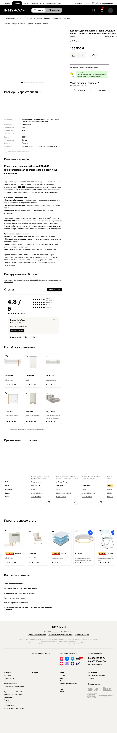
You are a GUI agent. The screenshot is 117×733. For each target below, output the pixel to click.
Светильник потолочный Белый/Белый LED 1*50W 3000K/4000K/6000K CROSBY (83, 558)
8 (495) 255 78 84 (106, 3)
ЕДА (61, 689)
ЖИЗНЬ (63, 692)
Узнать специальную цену (89, 67)
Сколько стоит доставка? (14, 584)
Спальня (28, 18)
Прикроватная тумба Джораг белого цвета (13, 557)
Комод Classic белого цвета (11, 416)
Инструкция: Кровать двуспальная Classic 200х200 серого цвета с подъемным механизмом (33, 281)
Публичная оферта (82, 635)
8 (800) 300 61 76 (97, 661)
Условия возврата (10, 681)
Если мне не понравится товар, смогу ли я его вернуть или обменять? (28, 608)
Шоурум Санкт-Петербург (14, 708)
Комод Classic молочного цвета (33, 416)
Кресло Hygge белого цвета (37, 557)
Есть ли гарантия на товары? (16, 603)
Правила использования (37, 635)
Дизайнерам (51, 3)
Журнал (35, 3)
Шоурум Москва (10, 705)
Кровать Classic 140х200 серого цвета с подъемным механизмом (53, 417)
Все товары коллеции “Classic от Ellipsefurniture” (27, 429)
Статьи (62, 675)
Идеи (62, 672)
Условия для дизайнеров (13, 695)
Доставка (7, 675)
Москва (87, 3)
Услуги (26, 3)
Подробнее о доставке (94, 76)
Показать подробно (95, 664)
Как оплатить (9, 678)
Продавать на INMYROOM (13, 692)
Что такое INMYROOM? (96, 675)
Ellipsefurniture (36, 497)
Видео (62, 678)
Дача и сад (57, 18)
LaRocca (110, 497)
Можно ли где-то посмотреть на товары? (20, 588)
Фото (42, 3)
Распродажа (10, 18)
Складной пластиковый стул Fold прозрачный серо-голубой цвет (107, 558)
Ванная (47, 18)
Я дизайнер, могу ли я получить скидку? (20, 593)
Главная (7, 3)
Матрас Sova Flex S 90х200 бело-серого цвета (60, 557)
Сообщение (102, 90)
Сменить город (81, 76)
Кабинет (67, 18)
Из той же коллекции (19, 347)
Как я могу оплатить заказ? (15, 598)
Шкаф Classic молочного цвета (33, 379)
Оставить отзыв (54, 289)
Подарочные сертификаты (14, 686)
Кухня (19, 18)
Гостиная (38, 18)
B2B (59, 3)
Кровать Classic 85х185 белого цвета (12, 379)
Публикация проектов (68, 683)
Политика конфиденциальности (60, 635)
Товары (17, 3)
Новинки (7, 703)
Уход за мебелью (10, 683)
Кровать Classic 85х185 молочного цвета (52, 379)
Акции (6, 700)
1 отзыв (85, 40)
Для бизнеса (8, 697)
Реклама (91, 678)
